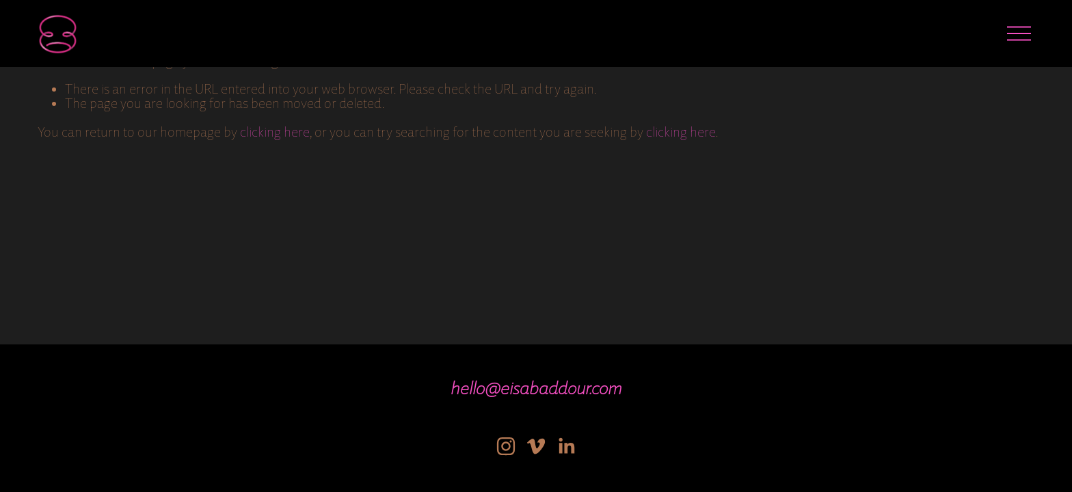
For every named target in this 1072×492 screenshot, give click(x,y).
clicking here (275, 132)
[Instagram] (505, 446)
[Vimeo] (536, 446)
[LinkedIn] (566, 446)
